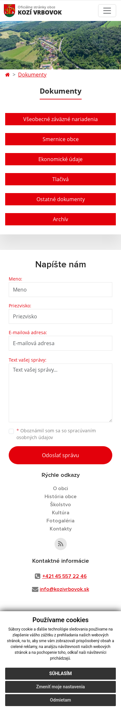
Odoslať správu (60, 455)
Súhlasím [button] (60, 673)
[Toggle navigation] (107, 10)
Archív (60, 219)
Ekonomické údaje (60, 159)
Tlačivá (60, 179)
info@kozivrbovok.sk (64, 589)
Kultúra (60, 512)
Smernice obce (61, 139)
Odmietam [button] (60, 700)
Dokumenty (32, 74)
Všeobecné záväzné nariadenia (60, 119)
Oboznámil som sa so (56, 433)
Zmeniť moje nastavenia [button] (60, 686)
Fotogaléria (60, 520)
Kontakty (61, 528)
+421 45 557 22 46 (64, 576)
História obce (60, 496)
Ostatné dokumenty (60, 199)
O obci (60, 488)
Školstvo (60, 504)
